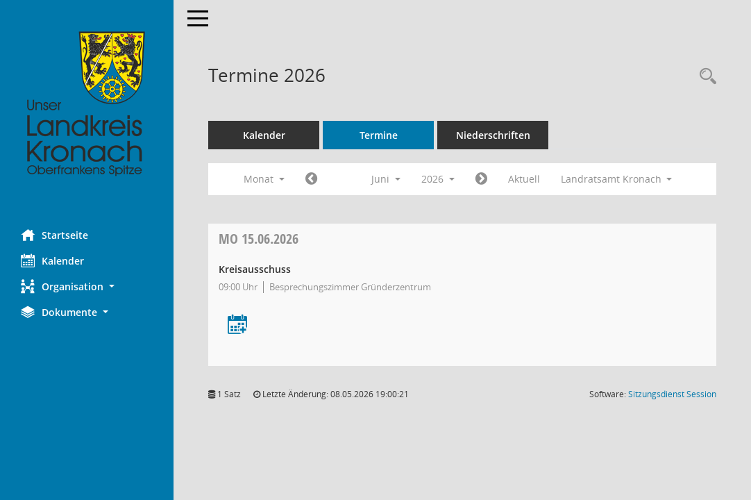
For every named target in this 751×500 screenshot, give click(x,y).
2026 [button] (438, 178)
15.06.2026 (258, 238)
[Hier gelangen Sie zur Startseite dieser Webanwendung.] (87, 104)
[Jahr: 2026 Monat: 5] (311, 179)
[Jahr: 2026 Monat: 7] (481, 179)
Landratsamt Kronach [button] (617, 178)
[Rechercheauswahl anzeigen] (704, 76)
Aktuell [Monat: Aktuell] (524, 178)
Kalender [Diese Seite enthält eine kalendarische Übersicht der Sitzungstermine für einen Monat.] (52, 260)
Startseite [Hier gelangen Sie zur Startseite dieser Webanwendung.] (54, 235)
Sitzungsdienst (672, 394)
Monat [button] (264, 178)
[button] (87, 286)
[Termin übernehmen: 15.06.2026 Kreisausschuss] (237, 325)
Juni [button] (385, 178)
